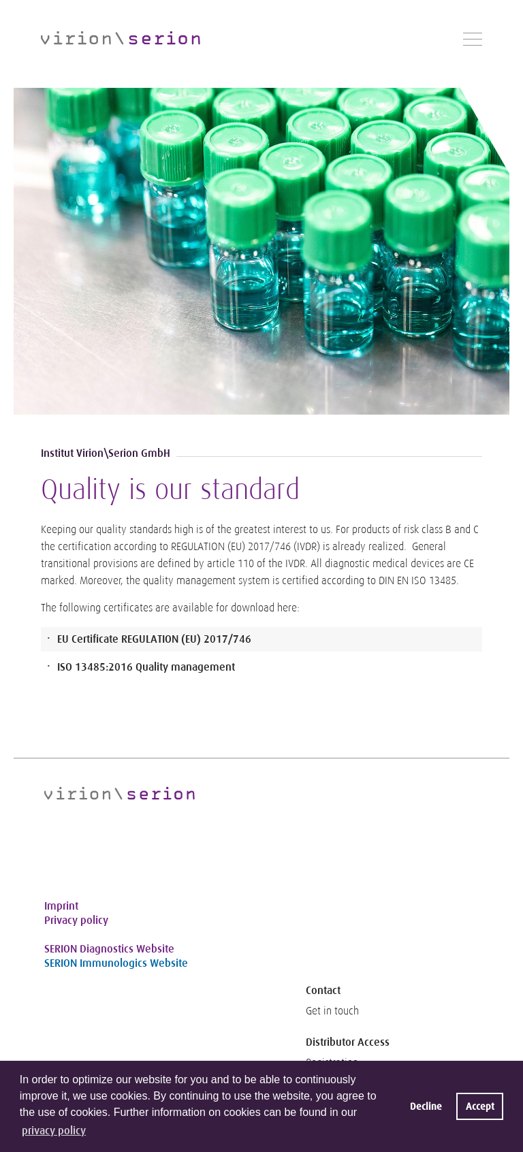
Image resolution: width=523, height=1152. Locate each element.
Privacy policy (76, 920)
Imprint (61, 905)
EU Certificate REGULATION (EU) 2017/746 (154, 639)
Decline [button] (426, 1106)
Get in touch (332, 1011)
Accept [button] (480, 1106)
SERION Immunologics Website (116, 963)
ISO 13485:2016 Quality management (146, 666)
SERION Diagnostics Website (109, 948)
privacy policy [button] (54, 1130)
